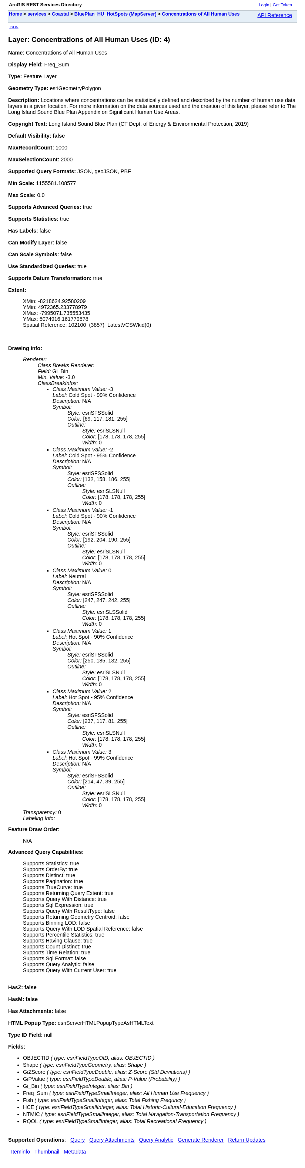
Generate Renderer (201, 1140)
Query (77, 1140)
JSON (14, 27)
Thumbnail (46, 1152)
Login (264, 5)
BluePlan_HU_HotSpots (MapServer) (115, 14)
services (36, 14)
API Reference (274, 15)
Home (15, 14)
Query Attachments (111, 1140)
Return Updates (246, 1140)
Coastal (60, 14)
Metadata (75, 1152)
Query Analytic (156, 1140)
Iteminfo (20, 1152)
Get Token (282, 5)
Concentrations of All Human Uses (200, 14)
